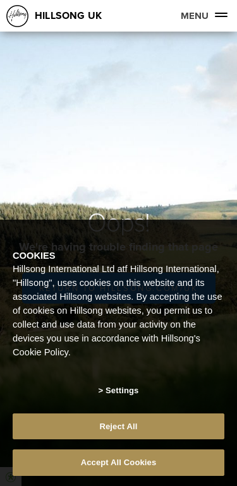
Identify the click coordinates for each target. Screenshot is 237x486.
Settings (122, 390)
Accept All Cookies (119, 462)
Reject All (118, 426)
